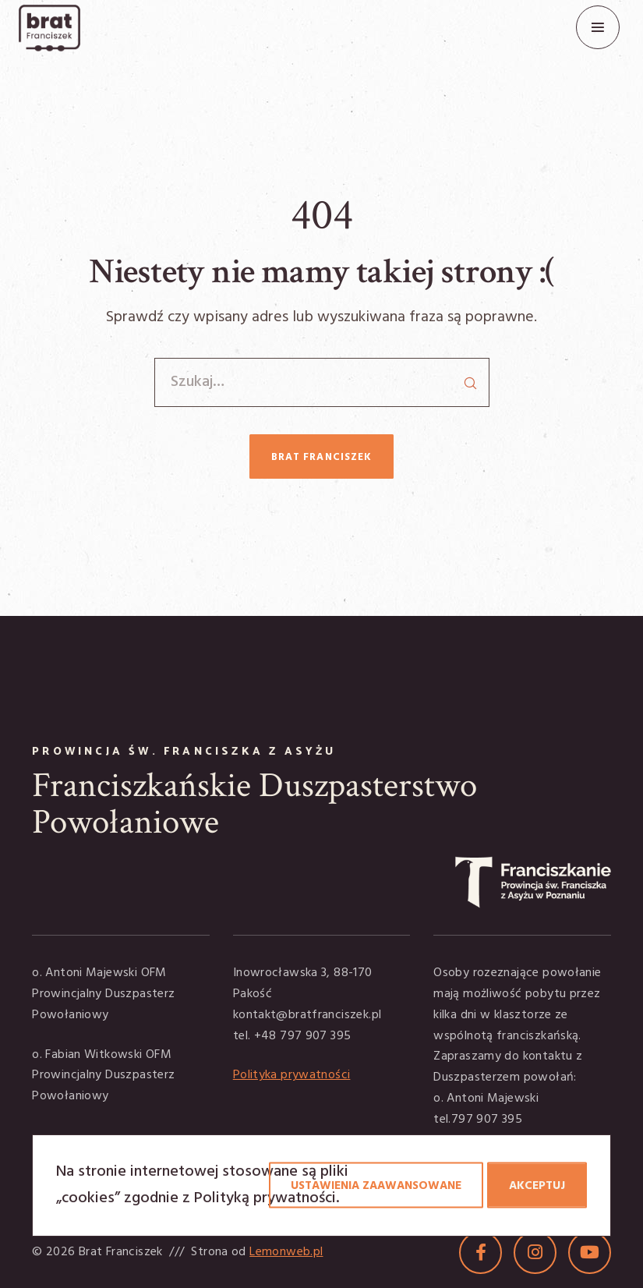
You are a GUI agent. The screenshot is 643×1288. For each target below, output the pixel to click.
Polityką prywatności (265, 1198)
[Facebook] (480, 1252)
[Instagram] (535, 1252)
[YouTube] (589, 1252)
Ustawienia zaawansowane (376, 1186)
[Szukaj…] (321, 382)
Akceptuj (537, 1186)
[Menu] (598, 27)
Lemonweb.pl (286, 1252)
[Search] (470, 377)
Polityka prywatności (292, 1075)
